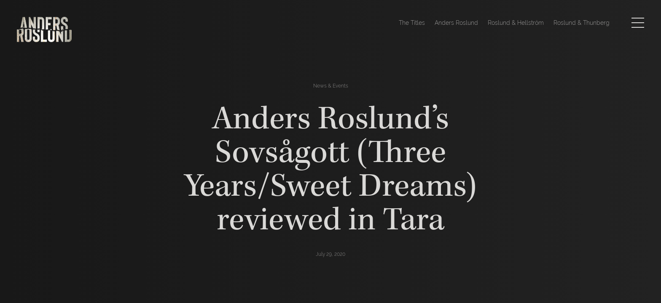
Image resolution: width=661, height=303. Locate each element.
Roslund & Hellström (516, 22)
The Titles (412, 22)
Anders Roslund (456, 22)
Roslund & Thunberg (582, 22)
